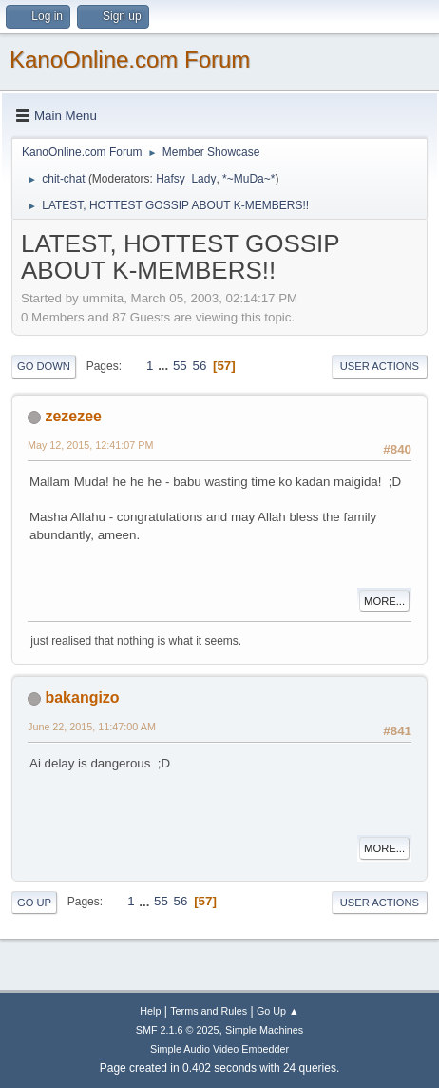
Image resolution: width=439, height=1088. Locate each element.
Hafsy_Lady (186, 178)
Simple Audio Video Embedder (219, 1049)
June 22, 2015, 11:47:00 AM (92, 726)
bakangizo (82, 698)
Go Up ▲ (278, 1011)
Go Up (34, 902)
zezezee (73, 416)
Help (150, 1011)
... (165, 366)
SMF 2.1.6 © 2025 (178, 1030)
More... (384, 601)
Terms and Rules (208, 1011)
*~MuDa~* (248, 178)
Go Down (43, 366)
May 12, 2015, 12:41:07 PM (90, 445)
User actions (379, 366)
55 (180, 366)
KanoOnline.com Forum (130, 59)
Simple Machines (264, 1030)
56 (199, 366)
